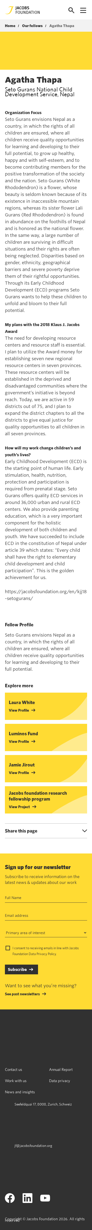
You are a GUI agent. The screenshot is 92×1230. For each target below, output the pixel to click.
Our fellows (32, 26)
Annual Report (61, 1069)
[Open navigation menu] (83, 10)
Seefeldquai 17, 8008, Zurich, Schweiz (43, 1104)
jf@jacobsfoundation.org (33, 1145)
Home (10, 26)
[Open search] (71, 10)
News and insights (20, 1092)
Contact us (13, 1069)
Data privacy (59, 1080)
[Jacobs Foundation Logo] (22, 10)
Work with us (15, 1080)
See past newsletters (22, 994)
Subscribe (17, 969)
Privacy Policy (46, 954)
